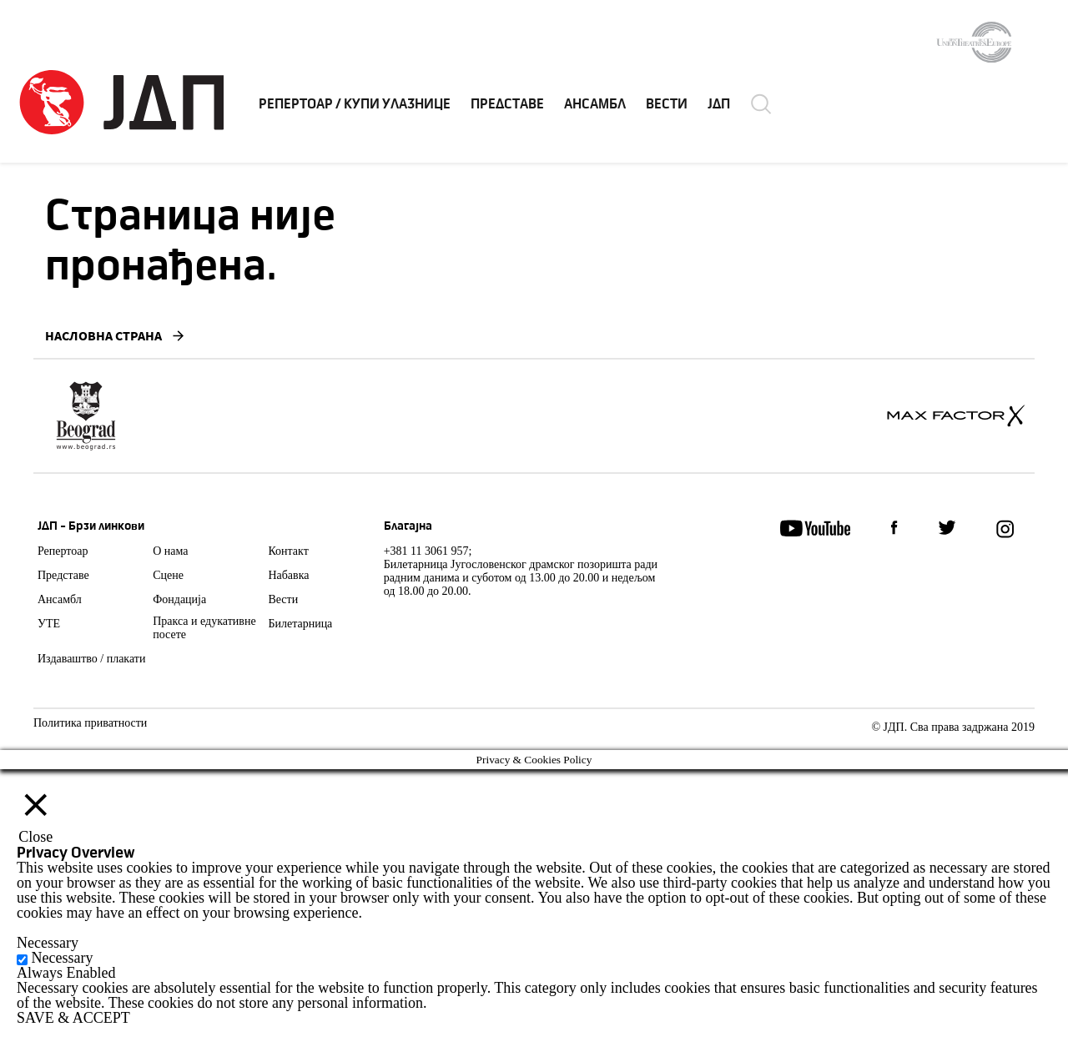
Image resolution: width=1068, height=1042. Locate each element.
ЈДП (719, 104)
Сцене (168, 575)
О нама (170, 551)
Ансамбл (60, 599)
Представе (63, 575)
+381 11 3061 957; (428, 551)
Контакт (288, 551)
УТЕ (49, 623)
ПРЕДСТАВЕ (507, 104)
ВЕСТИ (667, 104)
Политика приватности (90, 723)
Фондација (179, 599)
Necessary (62, 957)
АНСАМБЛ (595, 104)
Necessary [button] (47, 942)
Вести (283, 599)
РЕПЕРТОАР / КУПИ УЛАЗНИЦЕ (355, 104)
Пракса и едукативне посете (204, 628)
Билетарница (300, 623)
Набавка (288, 575)
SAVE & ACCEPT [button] (73, 1017)
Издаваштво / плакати (91, 658)
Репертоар (63, 551)
